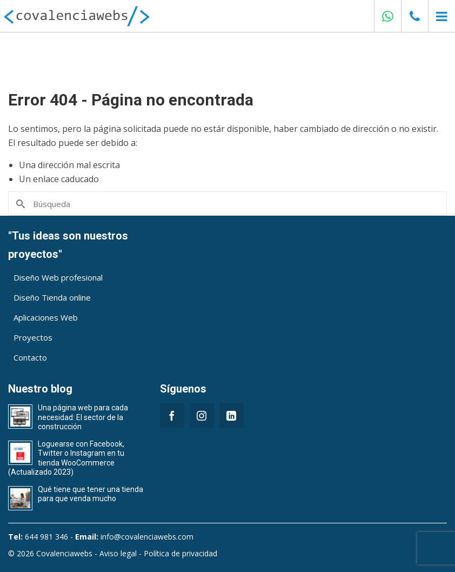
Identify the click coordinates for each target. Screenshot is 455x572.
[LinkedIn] (231, 415)
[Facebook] (172, 415)
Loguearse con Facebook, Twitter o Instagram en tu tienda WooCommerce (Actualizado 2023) (66, 458)
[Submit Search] (20, 203)
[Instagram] (202, 415)
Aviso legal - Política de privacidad (158, 553)
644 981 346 (46, 536)
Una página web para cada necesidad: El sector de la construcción (83, 417)
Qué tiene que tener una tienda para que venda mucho (90, 494)
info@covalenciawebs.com (147, 536)
